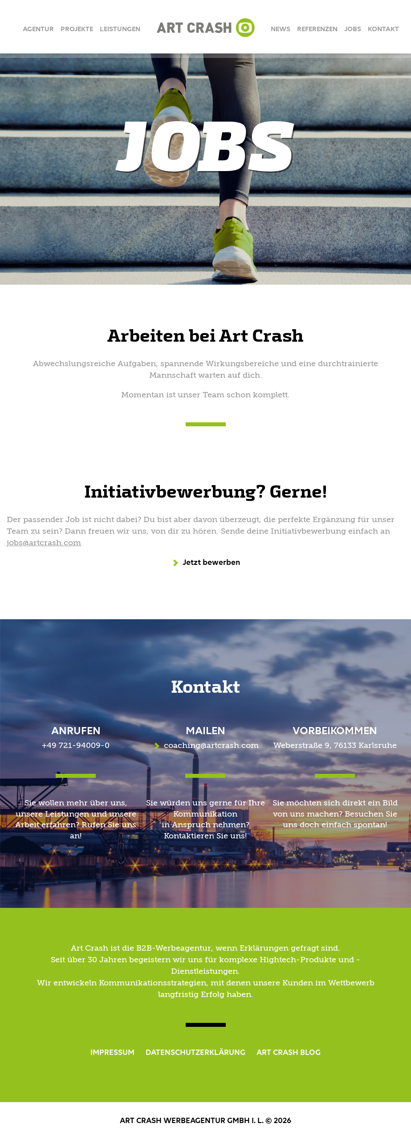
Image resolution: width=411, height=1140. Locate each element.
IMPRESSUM (112, 1053)
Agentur (38, 29)
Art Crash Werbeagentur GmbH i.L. (206, 27)
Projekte (77, 29)
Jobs (352, 29)
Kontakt (383, 29)
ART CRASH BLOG (288, 1053)
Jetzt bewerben (211, 563)
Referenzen (317, 29)
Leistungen (120, 29)
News (280, 29)
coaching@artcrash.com (211, 746)
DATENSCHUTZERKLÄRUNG (195, 1053)
